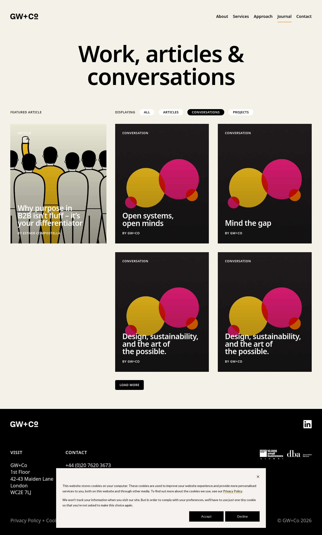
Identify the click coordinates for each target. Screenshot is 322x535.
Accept (206, 516)
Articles (171, 112)
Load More (130, 385)
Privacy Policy (232, 491)
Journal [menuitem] (285, 16)
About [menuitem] (222, 16)
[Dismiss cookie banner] (258, 477)
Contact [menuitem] (303, 16)
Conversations (206, 112)
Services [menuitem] (241, 16)
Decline (242, 516)
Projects (241, 112)
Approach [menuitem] (263, 16)
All (147, 112)
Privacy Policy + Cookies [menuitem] (37, 520)
